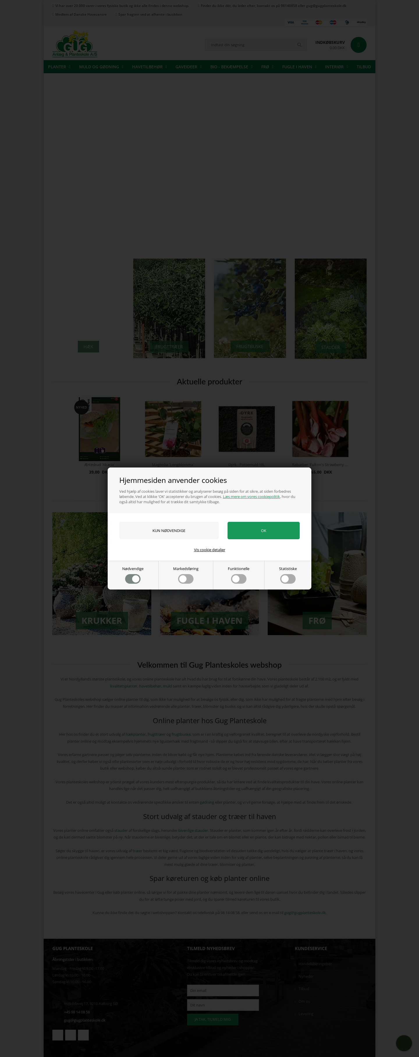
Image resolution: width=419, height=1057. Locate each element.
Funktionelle (238, 575)
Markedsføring (185, 575)
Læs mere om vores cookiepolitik (251, 496)
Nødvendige (132, 575)
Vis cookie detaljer (209, 549)
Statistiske (288, 575)
